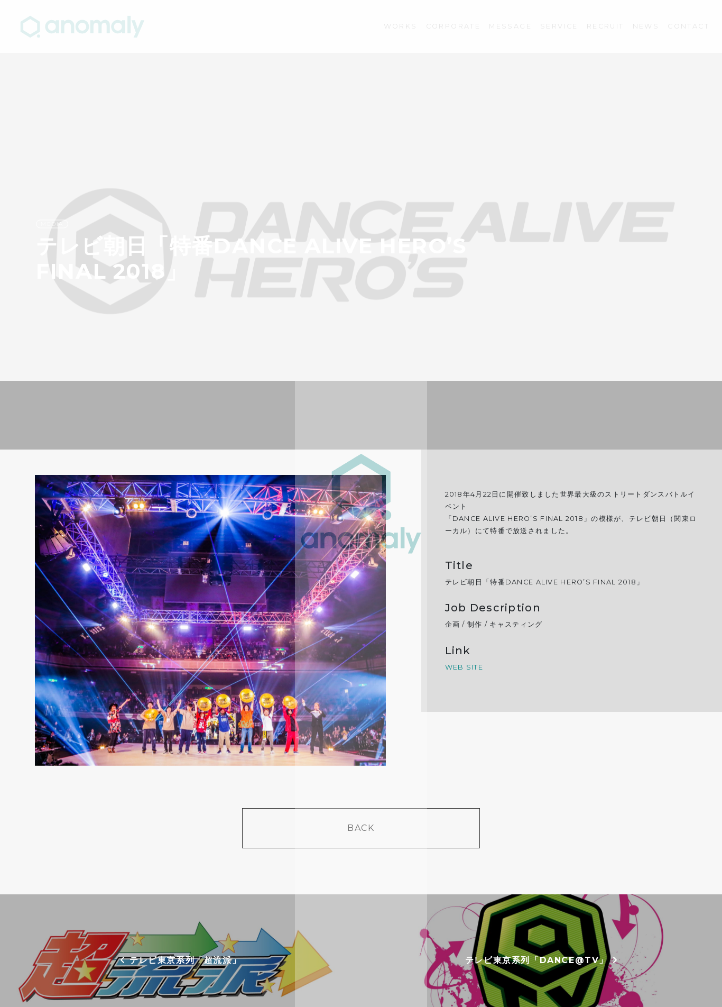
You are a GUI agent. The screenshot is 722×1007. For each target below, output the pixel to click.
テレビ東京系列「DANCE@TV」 (541, 960)
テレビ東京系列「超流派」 (180, 960)
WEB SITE (464, 667)
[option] (210, 620)
